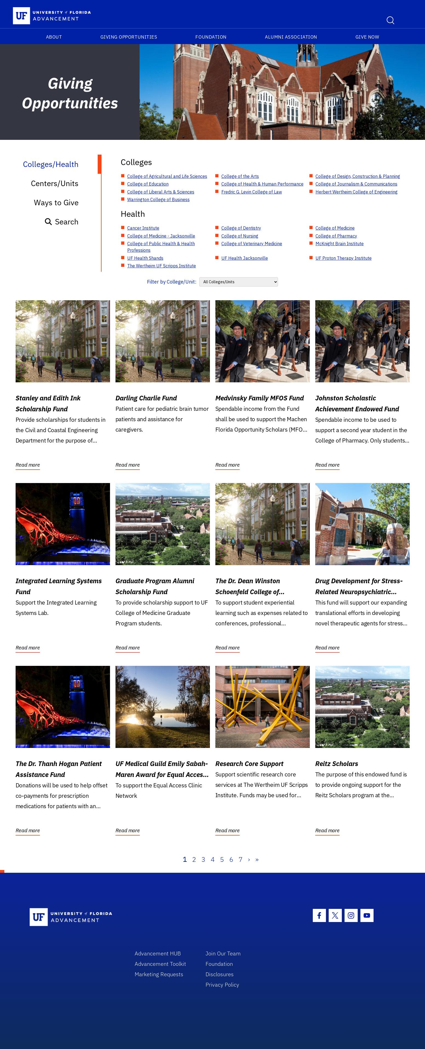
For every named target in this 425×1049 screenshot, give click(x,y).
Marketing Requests (159, 974)
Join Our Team (223, 953)
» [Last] (257, 859)
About (54, 37)
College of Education (148, 184)
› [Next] (249, 859)
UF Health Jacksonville (244, 258)
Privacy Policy (222, 984)
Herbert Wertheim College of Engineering (357, 192)
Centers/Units (55, 183)
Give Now (367, 37)
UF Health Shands (145, 258)
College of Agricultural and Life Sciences (167, 176)
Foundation (210, 37)
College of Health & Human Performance (262, 184)
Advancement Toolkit (160, 963)
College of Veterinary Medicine (251, 243)
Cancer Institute (143, 228)
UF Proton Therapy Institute (344, 258)
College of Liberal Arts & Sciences (160, 192)
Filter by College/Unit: (171, 282)
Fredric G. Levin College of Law (251, 192)
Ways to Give (56, 202)
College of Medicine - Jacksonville (161, 236)
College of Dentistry (241, 228)
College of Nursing (239, 236)
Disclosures (220, 974)
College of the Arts (240, 176)
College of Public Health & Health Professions (161, 247)
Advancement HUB (158, 953)
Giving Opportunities (128, 37)
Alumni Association (291, 37)
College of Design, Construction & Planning (358, 176)
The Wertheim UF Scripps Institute (161, 265)
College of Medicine (335, 228)
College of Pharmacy (336, 236)
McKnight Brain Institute (340, 243)
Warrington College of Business (158, 199)
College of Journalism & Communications (356, 184)
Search (61, 221)
